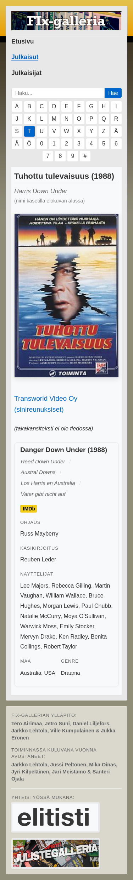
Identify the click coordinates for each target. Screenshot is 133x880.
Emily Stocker (77, 626)
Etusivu (22, 41)
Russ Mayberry (39, 534)
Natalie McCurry (40, 616)
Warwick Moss (38, 626)
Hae (113, 93)
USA (49, 673)
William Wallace (65, 596)
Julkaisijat (26, 72)
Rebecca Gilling (71, 586)
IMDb (29, 509)
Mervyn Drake (38, 637)
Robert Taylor (60, 647)
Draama (70, 673)
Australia (30, 673)
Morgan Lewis (60, 606)
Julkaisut (24, 57)
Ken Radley (73, 637)
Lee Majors (34, 586)
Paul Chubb (96, 606)
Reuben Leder (38, 559)
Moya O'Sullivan (83, 616)
